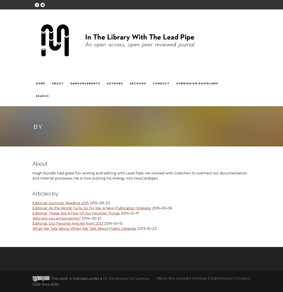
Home (40, 83)
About (58, 83)
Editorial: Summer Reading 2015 (60, 203)
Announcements (85, 83)
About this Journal (173, 278)
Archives (138, 83)
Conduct (161, 83)
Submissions (221, 278)
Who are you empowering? (56, 218)
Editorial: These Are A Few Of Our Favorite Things (76, 213)
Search (42, 96)
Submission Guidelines (197, 83)
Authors (115, 83)
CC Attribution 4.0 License (126, 279)
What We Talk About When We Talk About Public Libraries (84, 229)
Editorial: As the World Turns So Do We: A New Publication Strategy (91, 208)
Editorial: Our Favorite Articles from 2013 (67, 223)
